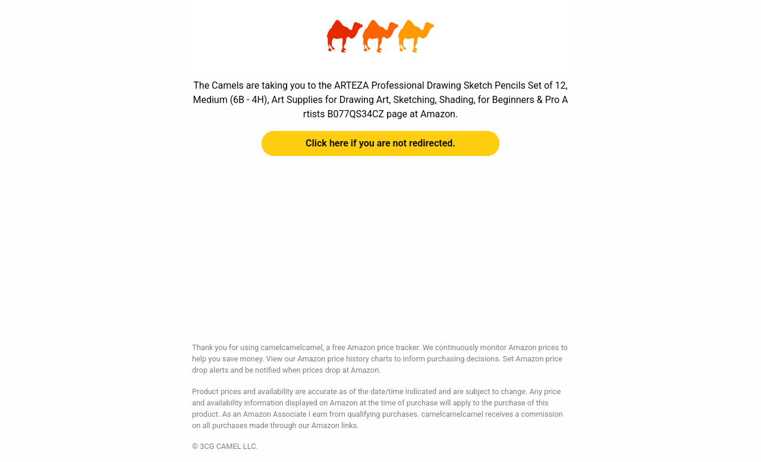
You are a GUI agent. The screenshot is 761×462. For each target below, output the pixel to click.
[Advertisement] (380, 258)
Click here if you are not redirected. (380, 143)
